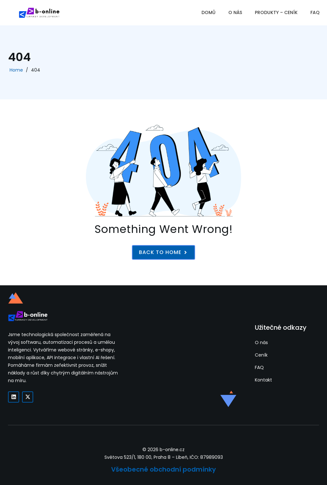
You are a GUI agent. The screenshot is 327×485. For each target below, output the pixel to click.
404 (35, 70)
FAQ (315, 12)
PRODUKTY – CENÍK (276, 12)
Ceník (261, 355)
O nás (261, 342)
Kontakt (263, 380)
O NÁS (235, 12)
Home (16, 70)
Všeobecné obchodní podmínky (163, 469)
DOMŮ (209, 12)
